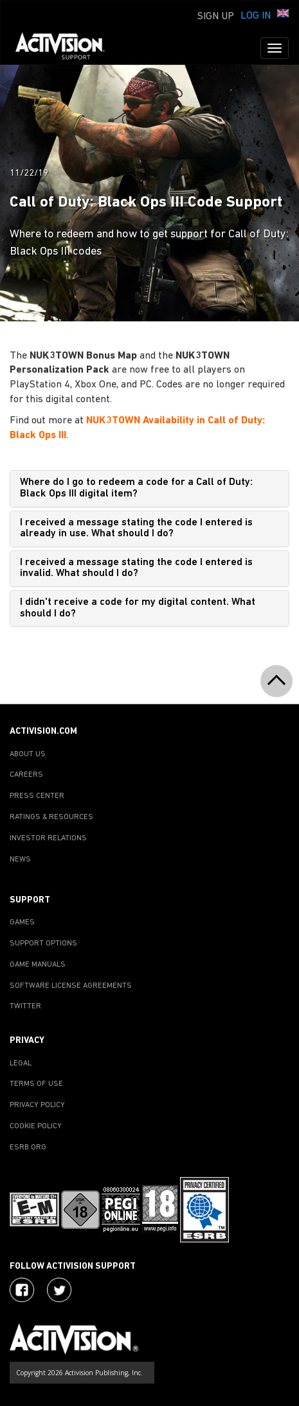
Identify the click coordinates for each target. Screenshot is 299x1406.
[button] (283, 15)
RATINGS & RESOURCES (51, 817)
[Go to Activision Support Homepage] (66, 48)
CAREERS (26, 775)
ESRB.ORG (28, 1147)
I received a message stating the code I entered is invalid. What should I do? (136, 568)
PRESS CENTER (37, 796)
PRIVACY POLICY (37, 1105)
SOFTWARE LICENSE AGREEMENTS (71, 986)
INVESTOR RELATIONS (48, 838)
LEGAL (21, 1063)
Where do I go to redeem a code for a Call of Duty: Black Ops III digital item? (136, 488)
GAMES (22, 922)
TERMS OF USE (36, 1084)
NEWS (20, 859)
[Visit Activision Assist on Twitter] (59, 1290)
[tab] (149, 488)
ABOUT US (28, 754)
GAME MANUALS (38, 965)
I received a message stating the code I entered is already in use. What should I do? (136, 528)
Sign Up (215, 17)
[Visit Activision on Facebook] (22, 1290)
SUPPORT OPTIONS (43, 943)
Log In (255, 16)
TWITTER (25, 1006)
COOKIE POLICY (36, 1126)
